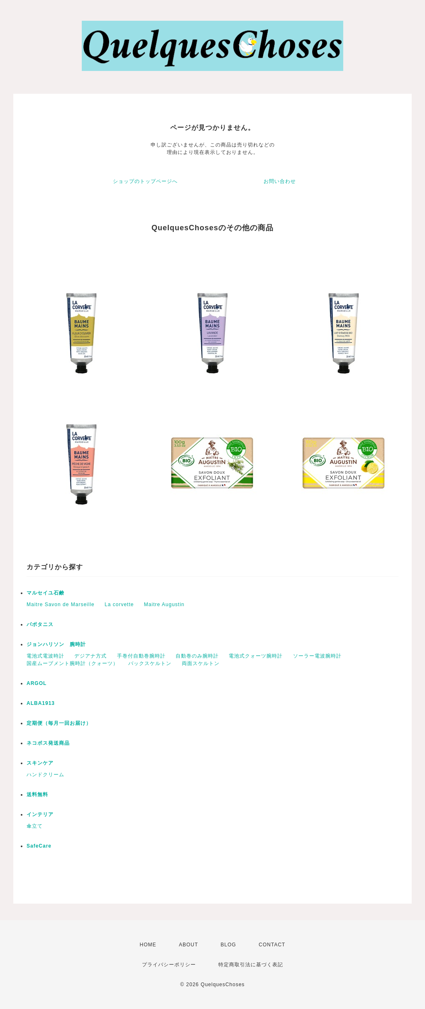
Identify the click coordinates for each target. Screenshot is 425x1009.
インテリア (40, 814)
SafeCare (39, 846)
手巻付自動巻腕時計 (141, 656)
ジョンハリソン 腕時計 (56, 644)
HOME (148, 945)
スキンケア (40, 763)
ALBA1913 (41, 703)
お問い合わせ (280, 181)
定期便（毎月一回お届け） (59, 723)
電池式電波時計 (45, 656)
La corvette (119, 604)
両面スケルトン (201, 663)
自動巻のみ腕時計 (197, 656)
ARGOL (36, 683)
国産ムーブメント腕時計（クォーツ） (72, 663)
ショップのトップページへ (145, 181)
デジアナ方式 (90, 656)
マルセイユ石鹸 (45, 593)
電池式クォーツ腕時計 (256, 656)
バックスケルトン (149, 663)
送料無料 (37, 794)
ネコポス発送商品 (48, 743)
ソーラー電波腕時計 (317, 656)
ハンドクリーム (45, 774)
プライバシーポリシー (169, 965)
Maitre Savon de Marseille (61, 604)
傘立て (35, 826)
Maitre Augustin (164, 604)
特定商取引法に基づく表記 (250, 965)
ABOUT (188, 945)
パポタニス (40, 624)
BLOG (228, 945)
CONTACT (272, 945)
